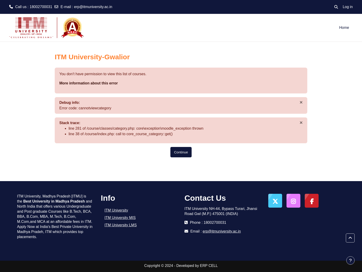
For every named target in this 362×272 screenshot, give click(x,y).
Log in (348, 7)
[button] (336, 7)
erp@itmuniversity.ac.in (93, 7)
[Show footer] (350, 260)
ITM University (116, 210)
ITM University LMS (121, 225)
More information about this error (88, 83)
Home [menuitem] (344, 28)
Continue (181, 152)
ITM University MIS (120, 218)
